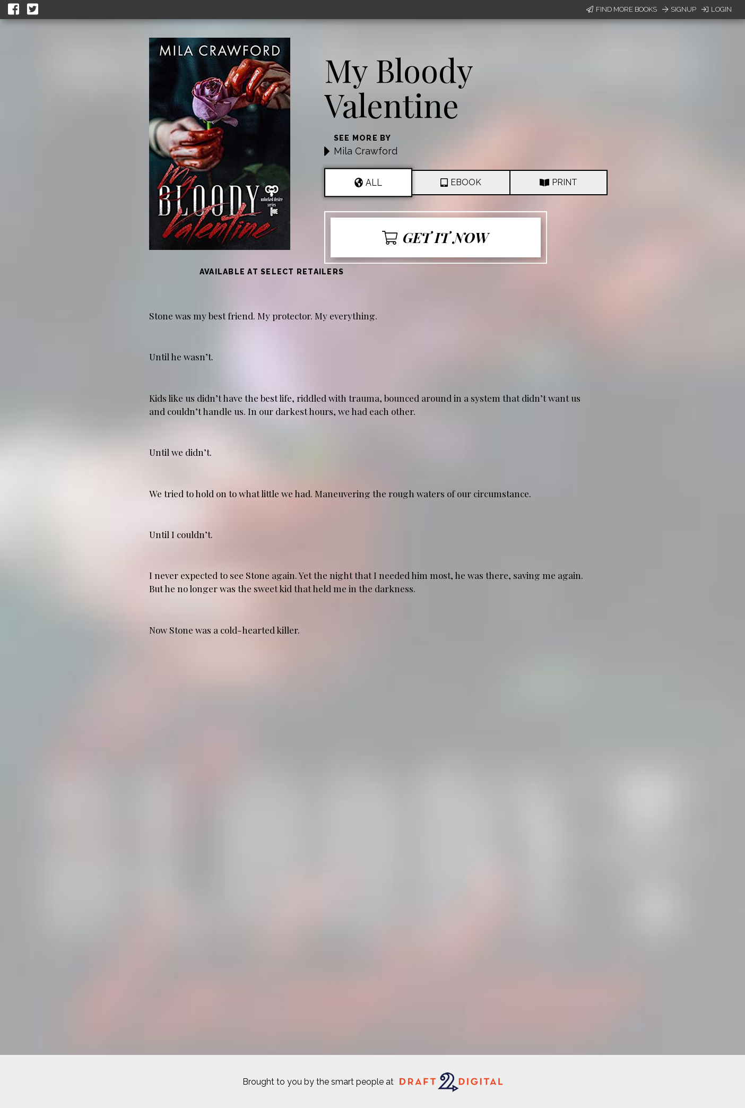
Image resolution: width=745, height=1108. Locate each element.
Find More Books (621, 9)
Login (716, 9)
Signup (679, 9)
